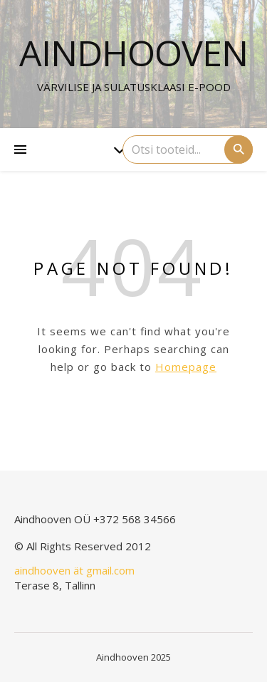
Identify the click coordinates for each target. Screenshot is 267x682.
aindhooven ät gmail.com (74, 570)
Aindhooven (133, 52)
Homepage (185, 367)
